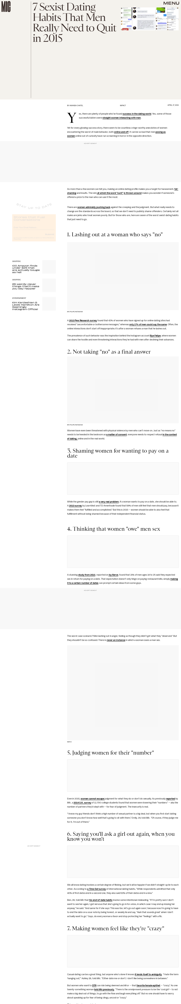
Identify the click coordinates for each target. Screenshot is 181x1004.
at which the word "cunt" (110, 193)
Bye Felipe (155, 335)
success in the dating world (137, 114)
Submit (49, 236)
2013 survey (75, 505)
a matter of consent (116, 434)
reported (170, 798)
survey (102, 889)
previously (108, 989)
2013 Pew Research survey (83, 320)
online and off (121, 132)
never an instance (116, 640)
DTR (94, 985)
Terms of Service (47, 240)
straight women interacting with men (122, 118)
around (138, 193)
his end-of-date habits (100, 900)
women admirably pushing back (93, 207)
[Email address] (34, 229)
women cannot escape (93, 798)
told (96, 989)
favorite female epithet (148, 985)
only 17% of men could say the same (148, 324)
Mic (101, 989)
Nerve (115, 575)
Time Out (93, 889)
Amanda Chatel (76, 105)
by (110, 575)
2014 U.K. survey (82, 802)
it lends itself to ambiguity (148, 974)
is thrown (129, 193)
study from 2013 (86, 575)
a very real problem (109, 501)
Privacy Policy (17, 241)
